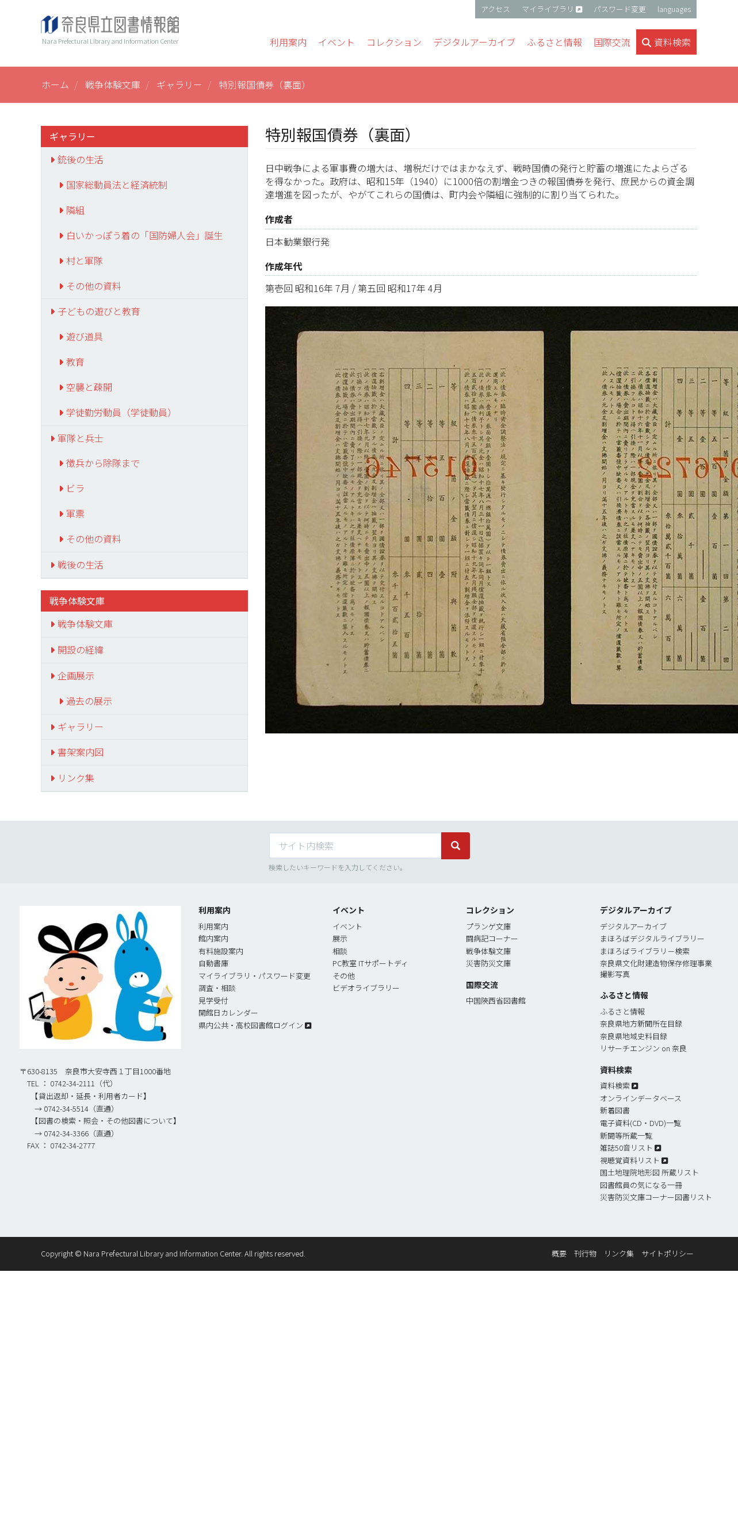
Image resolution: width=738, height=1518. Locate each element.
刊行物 (585, 1253)
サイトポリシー (667, 1253)
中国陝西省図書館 (496, 1000)
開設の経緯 (81, 649)
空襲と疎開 (89, 387)
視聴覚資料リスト (630, 1160)
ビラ (75, 488)
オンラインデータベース (641, 1098)
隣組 (75, 210)
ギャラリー (179, 84)
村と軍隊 (84, 260)
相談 (339, 951)
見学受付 (213, 1000)
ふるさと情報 (622, 1011)
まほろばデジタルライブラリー (652, 938)
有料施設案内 (220, 951)
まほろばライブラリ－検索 (645, 951)
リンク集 (76, 778)
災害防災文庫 (488, 963)
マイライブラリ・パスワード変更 (254, 975)
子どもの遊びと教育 (99, 311)
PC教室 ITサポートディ (370, 963)
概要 (559, 1253)
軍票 (75, 513)
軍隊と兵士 (81, 438)
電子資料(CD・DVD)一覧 (640, 1122)
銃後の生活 (81, 159)
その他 (343, 975)
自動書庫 (213, 963)
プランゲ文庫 (488, 926)
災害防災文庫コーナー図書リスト (656, 1197)
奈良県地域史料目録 (633, 1036)
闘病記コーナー (492, 938)
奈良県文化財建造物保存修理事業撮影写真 (656, 968)
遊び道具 (84, 336)
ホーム (55, 84)
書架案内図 (81, 752)
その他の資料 (93, 286)
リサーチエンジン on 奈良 (643, 1048)
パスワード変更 (620, 8)
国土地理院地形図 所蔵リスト (649, 1172)
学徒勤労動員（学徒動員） (121, 412)
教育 (75, 361)
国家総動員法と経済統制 (116, 184)
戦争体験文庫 (112, 84)
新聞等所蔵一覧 (626, 1135)
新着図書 (615, 1110)
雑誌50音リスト (626, 1147)
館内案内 (213, 938)
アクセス (495, 8)
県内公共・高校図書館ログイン (250, 1025)
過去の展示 (89, 701)
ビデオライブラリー (366, 987)
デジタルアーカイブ (633, 926)
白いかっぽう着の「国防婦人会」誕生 (144, 235)
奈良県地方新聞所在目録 (641, 1023)
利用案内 (213, 926)
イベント (347, 926)
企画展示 (76, 675)
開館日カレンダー (228, 1012)
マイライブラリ (548, 8)
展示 (339, 938)
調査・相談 (217, 987)
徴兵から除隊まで (103, 463)
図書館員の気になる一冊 (641, 1184)
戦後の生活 (81, 564)
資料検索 (615, 1085)
